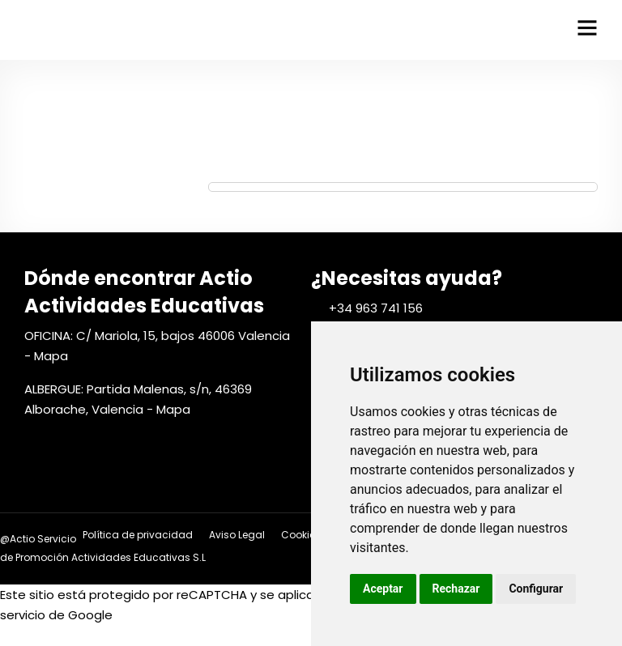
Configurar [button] (536, 588)
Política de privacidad (138, 535)
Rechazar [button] (456, 588)
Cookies (301, 535)
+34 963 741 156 (376, 308)
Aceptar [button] (383, 588)
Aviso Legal (237, 535)
